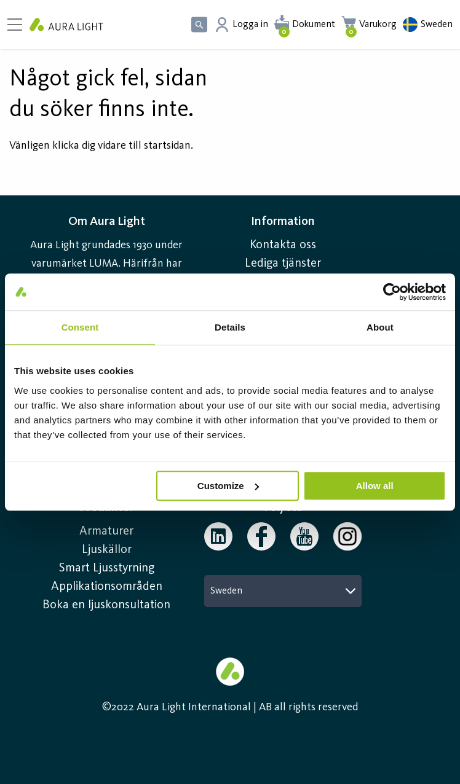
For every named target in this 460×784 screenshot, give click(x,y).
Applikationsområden (106, 587)
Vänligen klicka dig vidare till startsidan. (101, 145)
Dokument (313, 24)
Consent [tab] (80, 327)
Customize (228, 485)
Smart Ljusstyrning (106, 568)
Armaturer (106, 531)
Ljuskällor (107, 550)
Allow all (375, 485)
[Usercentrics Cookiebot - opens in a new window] (392, 292)
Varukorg (378, 24)
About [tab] (380, 327)
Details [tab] (230, 327)
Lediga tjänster (283, 263)
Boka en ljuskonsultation (106, 605)
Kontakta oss (283, 245)
